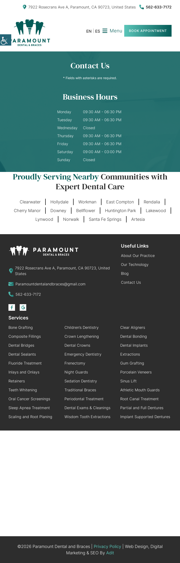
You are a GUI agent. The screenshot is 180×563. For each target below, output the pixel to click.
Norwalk (71, 219)
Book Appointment (148, 31)
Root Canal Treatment (139, 398)
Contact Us (131, 282)
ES (97, 31)
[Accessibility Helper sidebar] (5, 40)
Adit (110, 552)
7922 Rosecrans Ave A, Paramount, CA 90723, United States (79, 7)
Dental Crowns (77, 345)
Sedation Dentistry (80, 381)
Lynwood (44, 219)
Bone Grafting (20, 327)
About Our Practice (138, 255)
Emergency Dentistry (82, 354)
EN (89, 31)
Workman (87, 201)
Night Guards (76, 372)
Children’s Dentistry (81, 327)
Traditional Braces (80, 390)
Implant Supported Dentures (145, 416)
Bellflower (85, 210)
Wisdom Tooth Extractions (87, 416)
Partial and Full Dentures (141, 407)
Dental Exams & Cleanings (87, 407)
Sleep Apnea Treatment (29, 407)
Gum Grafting (132, 363)
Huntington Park (120, 210)
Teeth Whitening (22, 390)
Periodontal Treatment (84, 398)
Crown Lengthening (81, 336)
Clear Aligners (132, 327)
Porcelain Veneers (136, 372)
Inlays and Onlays (23, 372)
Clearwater (30, 201)
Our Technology (135, 264)
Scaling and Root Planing (30, 416)
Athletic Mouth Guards (140, 390)
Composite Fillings (24, 336)
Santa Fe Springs (105, 219)
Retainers (16, 381)
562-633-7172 (155, 7)
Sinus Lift (128, 381)
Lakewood (156, 210)
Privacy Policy (107, 546)
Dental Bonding (133, 336)
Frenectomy (74, 363)
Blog (125, 273)
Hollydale (59, 201)
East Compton (120, 201)
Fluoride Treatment (25, 363)
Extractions (130, 354)
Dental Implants (134, 345)
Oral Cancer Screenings (29, 398)
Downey (58, 210)
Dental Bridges (21, 345)
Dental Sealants (22, 354)
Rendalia (152, 201)
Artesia (138, 219)
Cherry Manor (27, 210)
